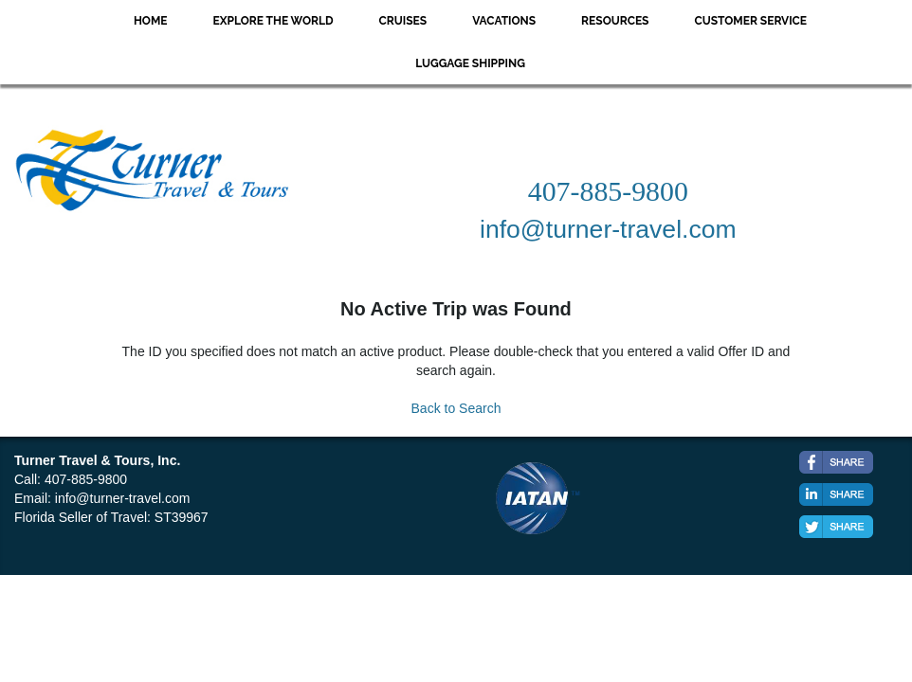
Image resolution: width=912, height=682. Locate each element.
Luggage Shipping (470, 63)
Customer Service (750, 20)
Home (151, 20)
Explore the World (273, 20)
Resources (614, 20)
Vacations (504, 20)
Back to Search (456, 408)
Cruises (403, 20)
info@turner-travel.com (123, 498)
